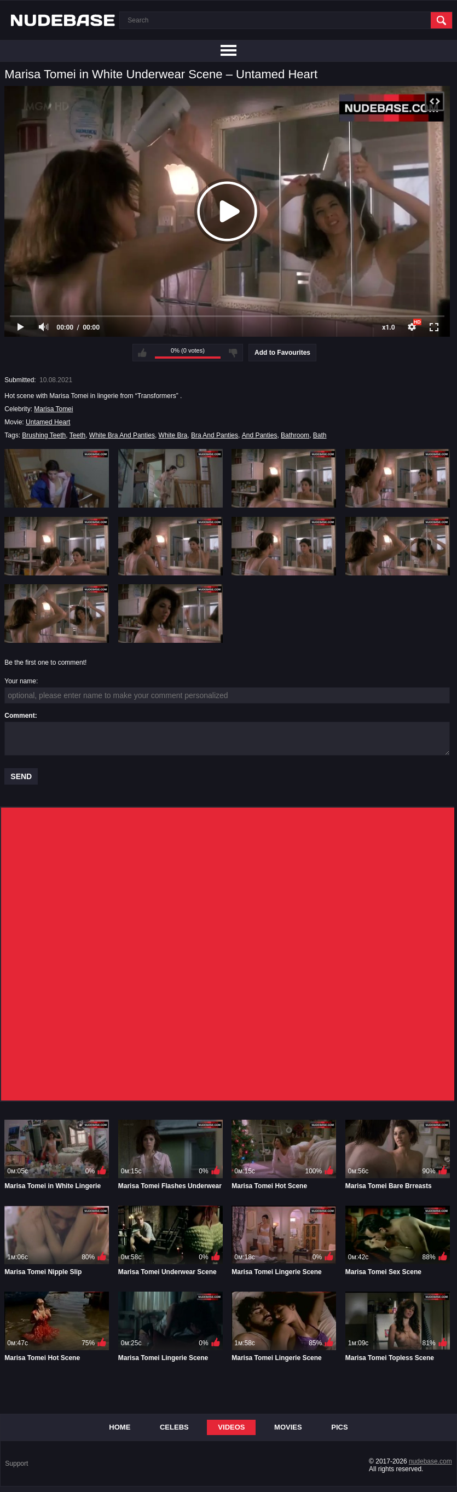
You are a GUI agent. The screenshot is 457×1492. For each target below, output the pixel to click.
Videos (231, 1427)
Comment (19, 715)
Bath (320, 435)
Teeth (77, 435)
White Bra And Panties (122, 435)
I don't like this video (233, 352)
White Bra (173, 435)
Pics (339, 1427)
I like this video (142, 352)
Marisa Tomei (53, 409)
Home (119, 1427)
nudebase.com (430, 1461)
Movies (288, 1427)
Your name (20, 681)
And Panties (259, 435)
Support (16, 1463)
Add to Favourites (282, 352)
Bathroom (295, 435)
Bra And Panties (214, 435)
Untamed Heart (48, 422)
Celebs (174, 1427)
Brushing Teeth (44, 435)
